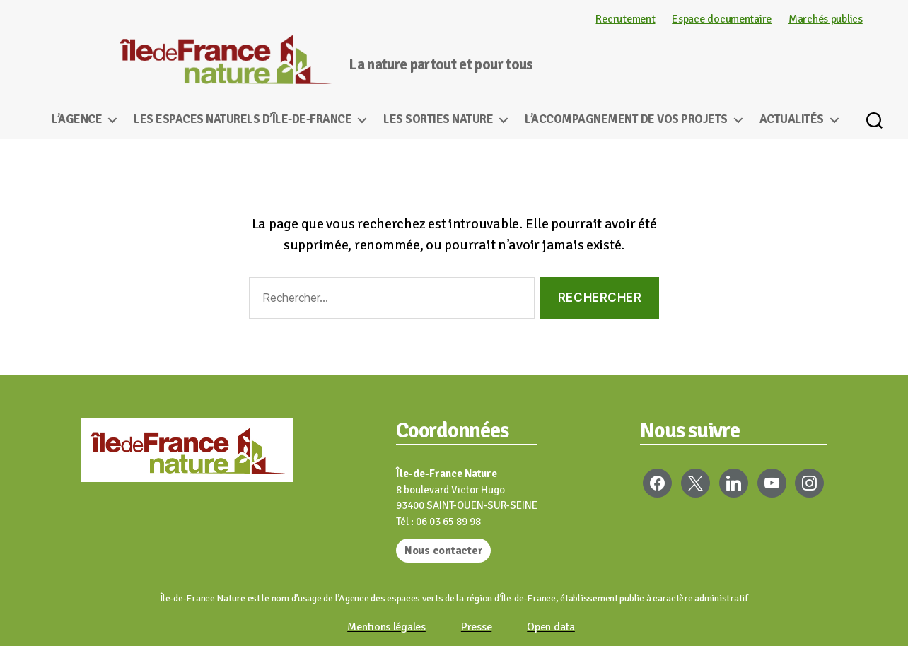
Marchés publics (825, 19)
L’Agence (77, 119)
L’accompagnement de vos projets (626, 119)
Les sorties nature (438, 119)
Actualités (791, 119)
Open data (551, 627)
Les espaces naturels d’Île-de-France (242, 119)
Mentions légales (386, 627)
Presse (476, 627)
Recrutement (625, 19)
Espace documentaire (722, 19)
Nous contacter (443, 551)
